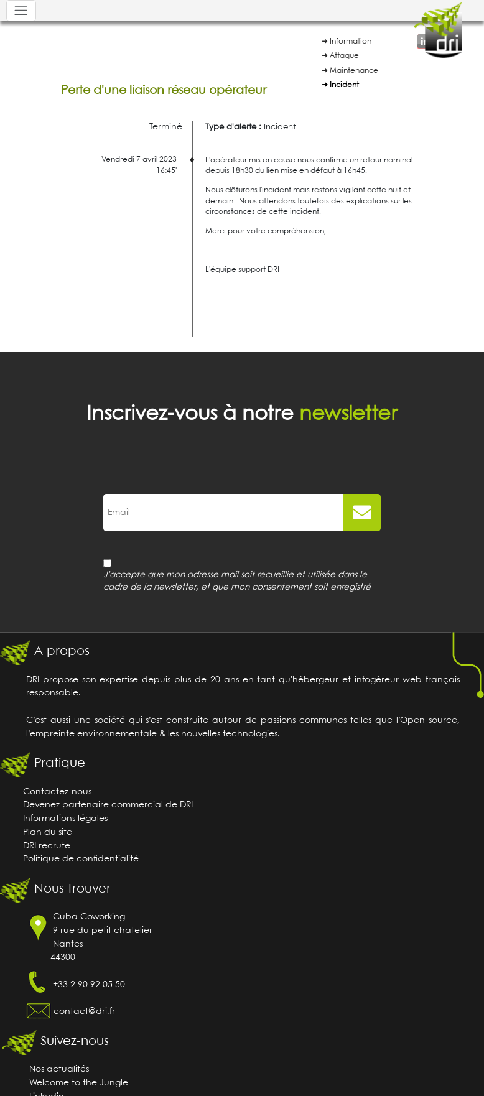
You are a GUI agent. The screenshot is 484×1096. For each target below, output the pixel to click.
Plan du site (47, 833)
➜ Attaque (340, 55)
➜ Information (346, 41)
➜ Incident (340, 84)
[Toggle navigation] (21, 10)
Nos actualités (59, 1070)
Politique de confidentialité (81, 859)
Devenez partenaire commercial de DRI (108, 805)
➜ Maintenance (350, 70)
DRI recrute (46, 846)
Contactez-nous (57, 792)
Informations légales (65, 819)
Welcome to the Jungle (78, 1083)
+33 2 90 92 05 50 (89, 985)
